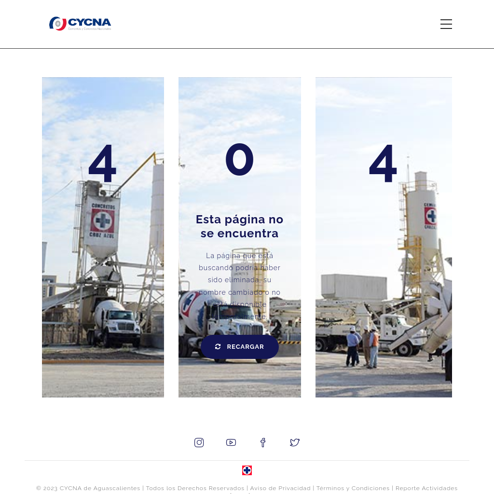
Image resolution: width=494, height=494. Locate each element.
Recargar (239, 346)
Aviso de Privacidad (280, 488)
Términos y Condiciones (353, 488)
